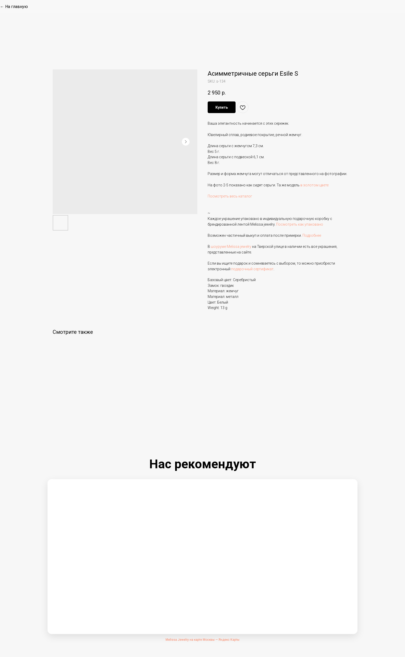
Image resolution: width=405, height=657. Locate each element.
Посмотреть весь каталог (230, 196)
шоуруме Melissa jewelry (231, 246)
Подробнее (311, 235)
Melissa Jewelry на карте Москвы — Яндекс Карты (202, 640)
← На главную (14, 6)
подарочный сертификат (252, 269)
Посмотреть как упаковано (299, 224)
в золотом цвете (314, 185)
